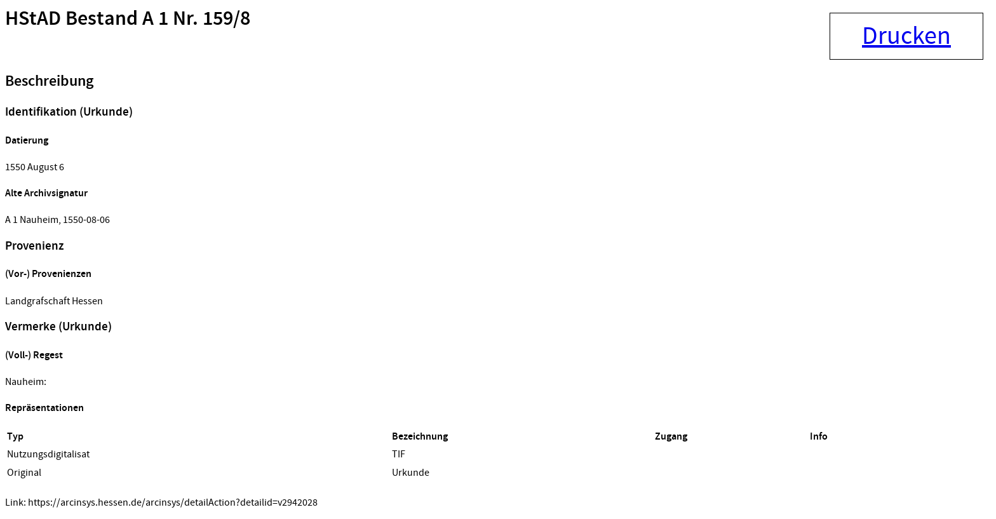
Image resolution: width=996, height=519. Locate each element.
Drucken (906, 36)
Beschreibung (49, 81)
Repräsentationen (44, 408)
